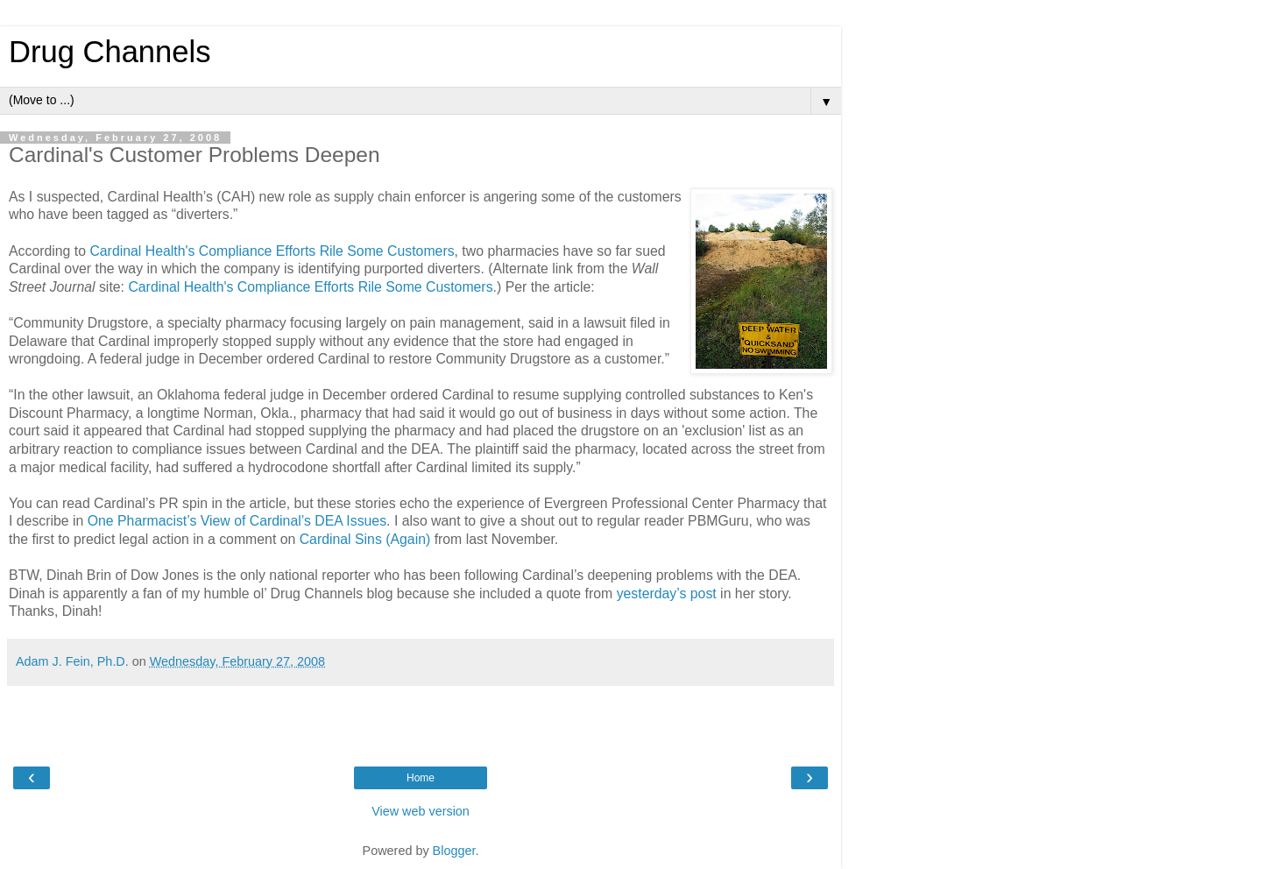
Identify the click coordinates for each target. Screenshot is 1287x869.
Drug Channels (109, 51)
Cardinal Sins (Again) (365, 539)
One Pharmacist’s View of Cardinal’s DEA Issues (237, 520)
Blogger (454, 851)
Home (421, 778)
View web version (420, 811)
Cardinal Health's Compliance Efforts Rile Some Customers (271, 251)
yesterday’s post (667, 593)
